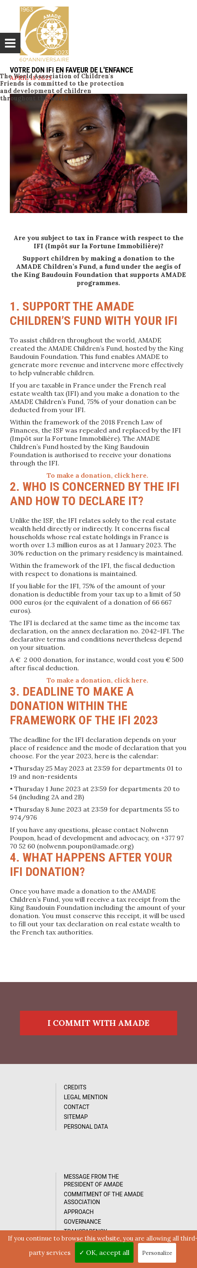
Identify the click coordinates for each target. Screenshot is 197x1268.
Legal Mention (46, 1101)
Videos (34, 1209)
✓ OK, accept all (104, 1252)
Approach (132, 1127)
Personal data (46, 1131)
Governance (135, 1137)
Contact (37, 1111)
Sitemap (36, 1121)
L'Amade (44, 33)
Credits (35, 1092)
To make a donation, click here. (98, 475)
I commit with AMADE (98, 1026)
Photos (35, 1199)
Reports (36, 1219)
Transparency (139, 1146)
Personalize (157, 1253)
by (166, 1225)
